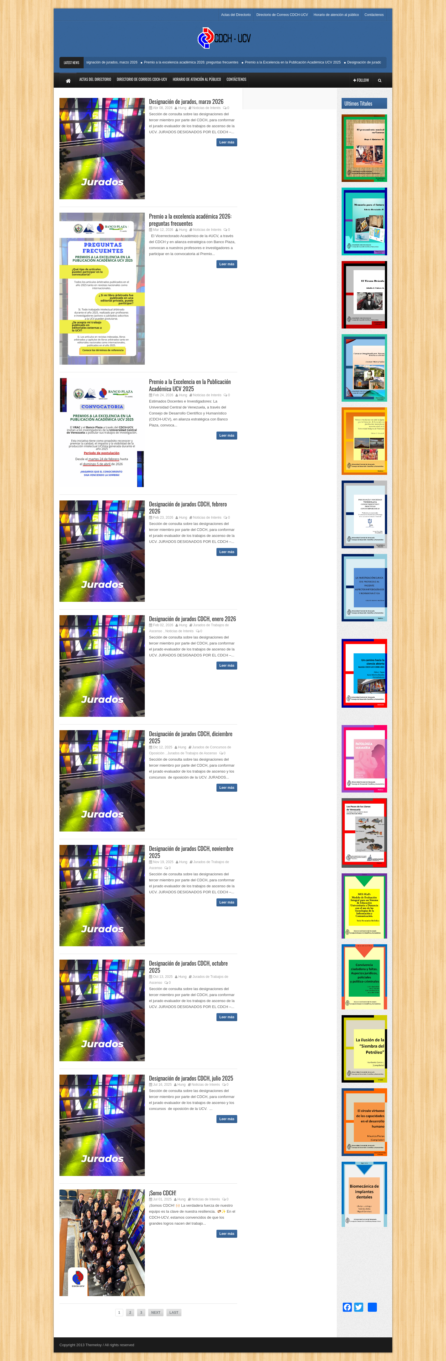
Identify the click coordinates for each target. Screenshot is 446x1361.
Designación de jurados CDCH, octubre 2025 (188, 966)
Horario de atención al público (336, 15)
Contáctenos (374, 15)
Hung (182, 108)
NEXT (155, 1313)
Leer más (226, 142)
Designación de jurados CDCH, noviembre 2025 (191, 852)
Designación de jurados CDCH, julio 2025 (191, 1078)
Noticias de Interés (206, 108)
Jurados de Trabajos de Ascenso (192, 753)
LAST (174, 1313)
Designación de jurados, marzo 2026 (112, 62)
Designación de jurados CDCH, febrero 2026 (188, 507)
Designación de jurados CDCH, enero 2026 (192, 618)
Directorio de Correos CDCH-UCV (282, 15)
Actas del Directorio (236, 15)
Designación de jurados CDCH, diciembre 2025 (190, 737)
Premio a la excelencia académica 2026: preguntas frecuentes (193, 62)
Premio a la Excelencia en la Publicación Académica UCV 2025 (295, 62)
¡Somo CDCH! (162, 1192)
